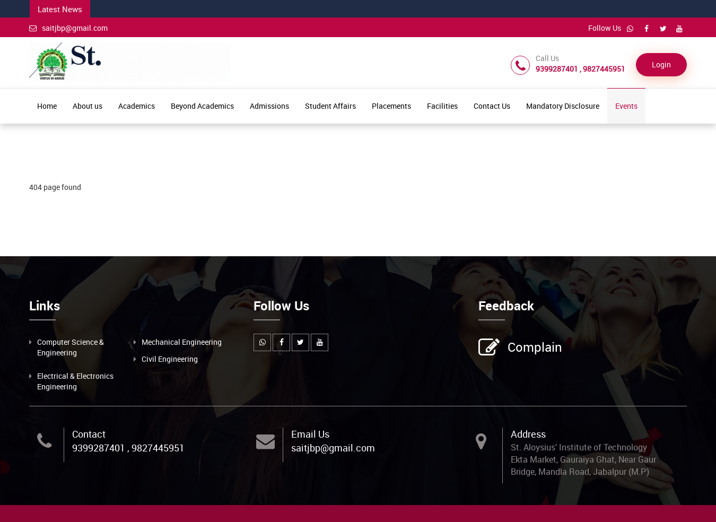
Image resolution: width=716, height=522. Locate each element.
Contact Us (492, 106)
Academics (136, 106)
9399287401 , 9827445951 (128, 447)
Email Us (310, 434)
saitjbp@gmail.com (68, 28)
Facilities (442, 106)
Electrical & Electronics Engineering (75, 381)
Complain (533, 348)
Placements (391, 106)
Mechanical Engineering (182, 342)
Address (528, 434)
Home (47, 106)
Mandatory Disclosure (562, 106)
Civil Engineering (170, 359)
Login (661, 64)
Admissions (269, 106)
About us (87, 106)
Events (626, 106)
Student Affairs (330, 106)
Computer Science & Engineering (70, 347)
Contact (89, 434)
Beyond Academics (202, 106)
